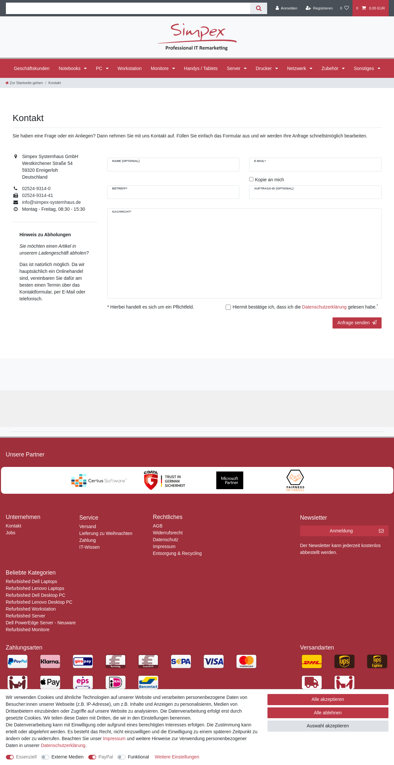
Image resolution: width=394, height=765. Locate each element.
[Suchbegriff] (128, 8)
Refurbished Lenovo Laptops (35, 588)
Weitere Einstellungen (177, 756)
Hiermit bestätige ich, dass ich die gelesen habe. (305, 307)
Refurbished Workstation (31, 609)
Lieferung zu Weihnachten (105, 533)
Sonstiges (364, 68)
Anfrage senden (357, 322)
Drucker (264, 68)
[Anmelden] (286, 8)
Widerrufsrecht (168, 532)
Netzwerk (297, 68)
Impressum (164, 546)
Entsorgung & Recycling (177, 553)
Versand (87, 526)
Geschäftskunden (31, 68)
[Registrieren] (319, 8)
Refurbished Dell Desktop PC (35, 595)
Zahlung (87, 540)
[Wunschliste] (344, 8)
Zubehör (330, 68)
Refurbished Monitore (28, 629)
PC (99, 68)
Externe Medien (68, 756)
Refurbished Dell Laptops (31, 581)
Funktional (138, 756)
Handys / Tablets (201, 68)
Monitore (160, 68)
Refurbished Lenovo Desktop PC (39, 602)
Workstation (130, 68)
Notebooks (70, 68)
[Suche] (258, 8)
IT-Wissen (89, 547)
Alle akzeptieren (328, 699)
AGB (158, 525)
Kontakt (13, 525)
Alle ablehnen (328, 712)
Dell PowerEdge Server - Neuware (41, 622)
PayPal (105, 756)
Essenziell (26, 756)
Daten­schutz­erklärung (63, 745)
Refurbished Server (25, 615)
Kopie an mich (269, 179)
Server (234, 68)
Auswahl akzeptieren (328, 725)
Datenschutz (166, 539)
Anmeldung (356, 531)
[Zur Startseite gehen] (24, 83)
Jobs (11, 532)
